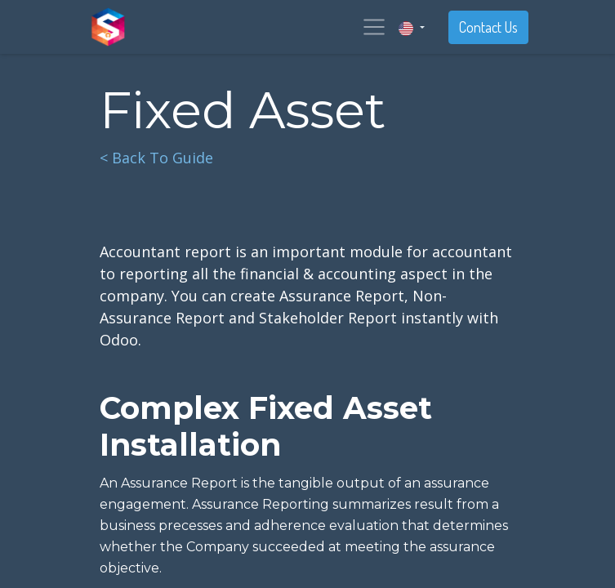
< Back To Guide (156, 157)
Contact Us (488, 27)
